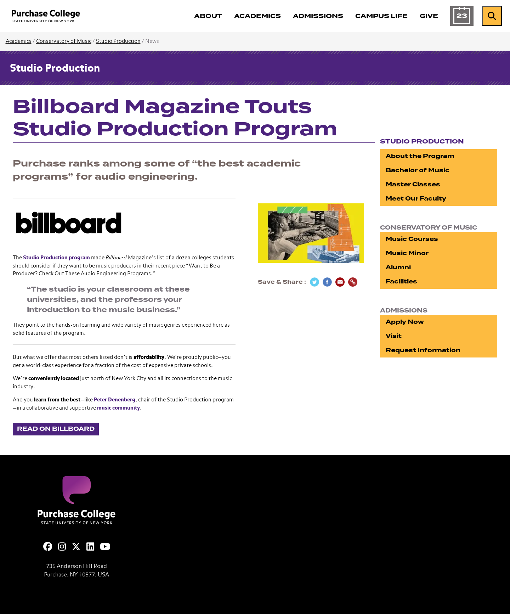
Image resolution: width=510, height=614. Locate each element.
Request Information (423, 350)
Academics (19, 41)
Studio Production (118, 41)
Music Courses (412, 239)
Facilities (401, 281)
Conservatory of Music (63, 41)
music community (118, 408)
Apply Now (405, 321)
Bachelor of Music (417, 170)
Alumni (398, 267)
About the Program (420, 156)
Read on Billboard (56, 428)
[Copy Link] (352, 282)
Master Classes (413, 184)
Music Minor (407, 253)
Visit (394, 336)
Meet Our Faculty (416, 198)
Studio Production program (56, 257)
